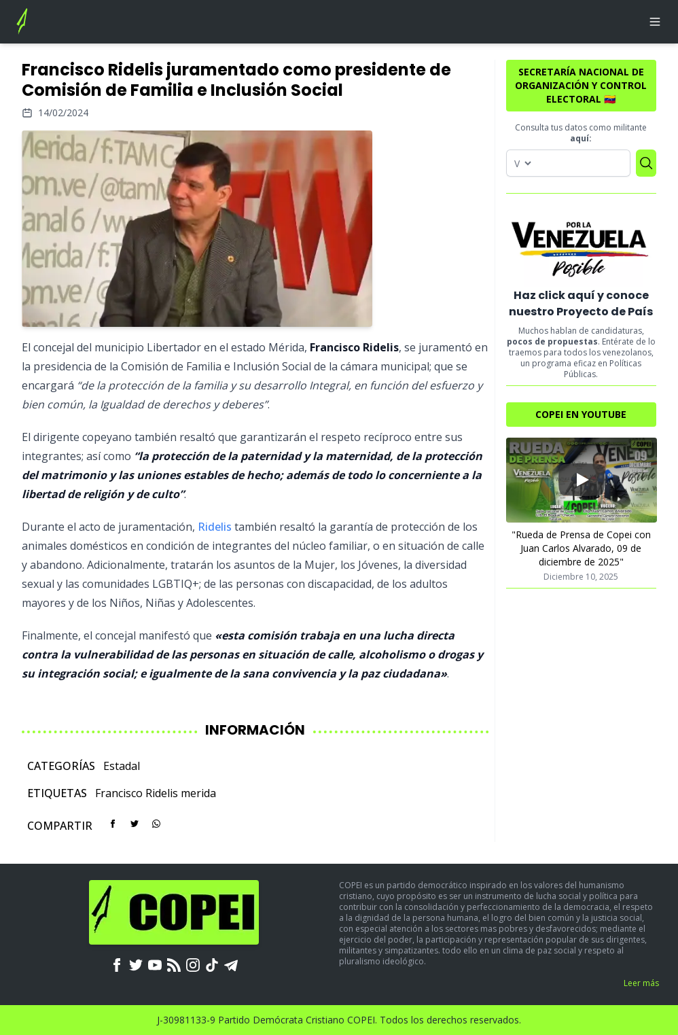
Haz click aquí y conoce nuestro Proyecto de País (581, 303)
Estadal (121, 765)
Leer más (641, 983)
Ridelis (215, 526)
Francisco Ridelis (136, 793)
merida (198, 793)
